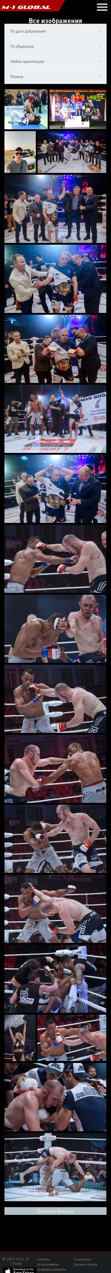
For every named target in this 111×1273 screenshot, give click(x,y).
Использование (48, 1264)
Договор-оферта (85, 1264)
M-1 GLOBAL (26, 7)
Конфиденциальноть (51, 1269)
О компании (82, 1259)
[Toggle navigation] (103, 7)
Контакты (43, 1259)
